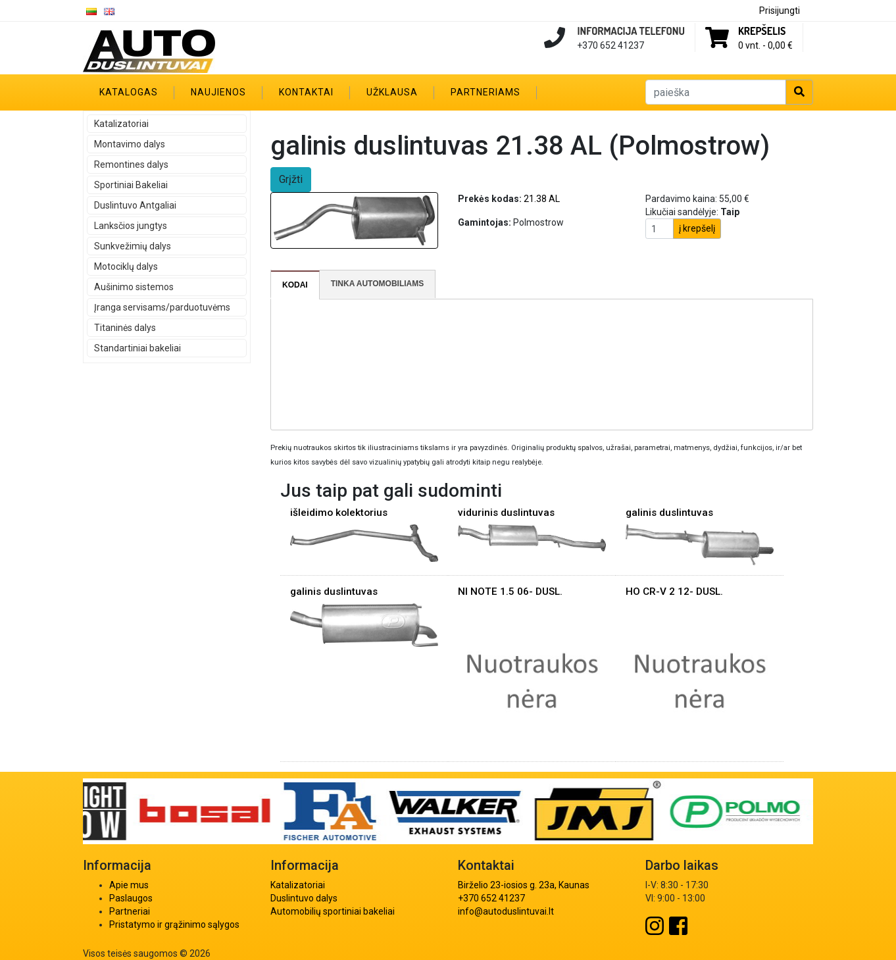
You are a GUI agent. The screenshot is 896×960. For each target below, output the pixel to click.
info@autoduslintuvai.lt (506, 911)
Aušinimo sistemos (134, 287)
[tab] (295, 284)
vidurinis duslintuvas (506, 512)
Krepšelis (761, 31)
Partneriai (129, 911)
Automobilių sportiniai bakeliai (332, 911)
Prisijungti (779, 10)
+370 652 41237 (491, 898)
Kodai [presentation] (295, 285)
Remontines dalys (131, 164)
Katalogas (128, 92)
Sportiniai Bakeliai (131, 185)
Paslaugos (131, 898)
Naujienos (218, 92)
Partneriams (485, 92)
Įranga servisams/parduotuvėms (162, 307)
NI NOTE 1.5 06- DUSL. (510, 591)
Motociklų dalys (126, 266)
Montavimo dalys (129, 144)
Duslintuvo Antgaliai (135, 205)
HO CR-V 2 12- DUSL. (674, 591)
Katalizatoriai (121, 123)
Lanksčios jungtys (130, 225)
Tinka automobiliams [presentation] (377, 283)
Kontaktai (306, 92)
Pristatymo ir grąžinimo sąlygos (174, 924)
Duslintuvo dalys (303, 898)
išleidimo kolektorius (338, 512)
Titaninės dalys (125, 327)
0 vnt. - (765, 45)
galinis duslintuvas (669, 512)
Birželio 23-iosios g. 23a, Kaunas (523, 885)
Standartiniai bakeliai (137, 348)
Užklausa (392, 92)
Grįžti (291, 179)
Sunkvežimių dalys (132, 246)
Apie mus (129, 885)
